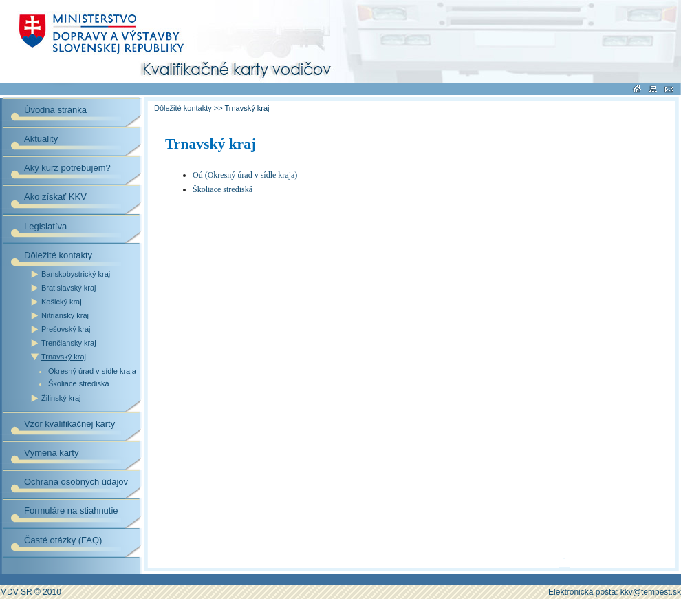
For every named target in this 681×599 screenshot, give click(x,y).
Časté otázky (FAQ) (63, 540)
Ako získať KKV (55, 196)
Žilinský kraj (60, 398)
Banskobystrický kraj (75, 274)
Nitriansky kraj (65, 315)
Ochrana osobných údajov (76, 481)
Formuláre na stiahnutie (71, 510)
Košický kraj (61, 301)
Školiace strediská (78, 384)
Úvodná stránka (55, 110)
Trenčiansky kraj (68, 343)
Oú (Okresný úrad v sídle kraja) (245, 175)
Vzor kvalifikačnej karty (69, 424)
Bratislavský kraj (68, 288)
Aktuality (41, 139)
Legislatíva (45, 226)
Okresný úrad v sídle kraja (92, 371)
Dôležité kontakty (58, 255)
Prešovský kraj (66, 329)
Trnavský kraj (63, 357)
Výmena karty (51, 453)
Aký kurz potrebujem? (67, 167)
